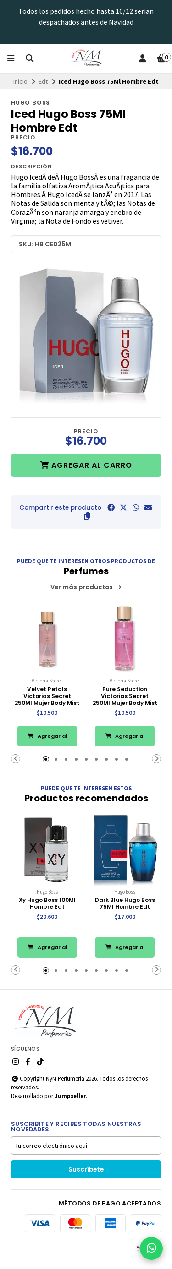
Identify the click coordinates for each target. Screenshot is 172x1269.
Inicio (20, 81)
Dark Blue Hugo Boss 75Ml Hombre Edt (125, 903)
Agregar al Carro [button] (47, 739)
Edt (43, 81)
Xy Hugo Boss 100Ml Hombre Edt (47, 903)
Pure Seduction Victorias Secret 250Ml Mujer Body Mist (125, 696)
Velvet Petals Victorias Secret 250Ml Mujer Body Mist (47, 696)
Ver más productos (86, 587)
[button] (87, 516)
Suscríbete (86, 1169)
